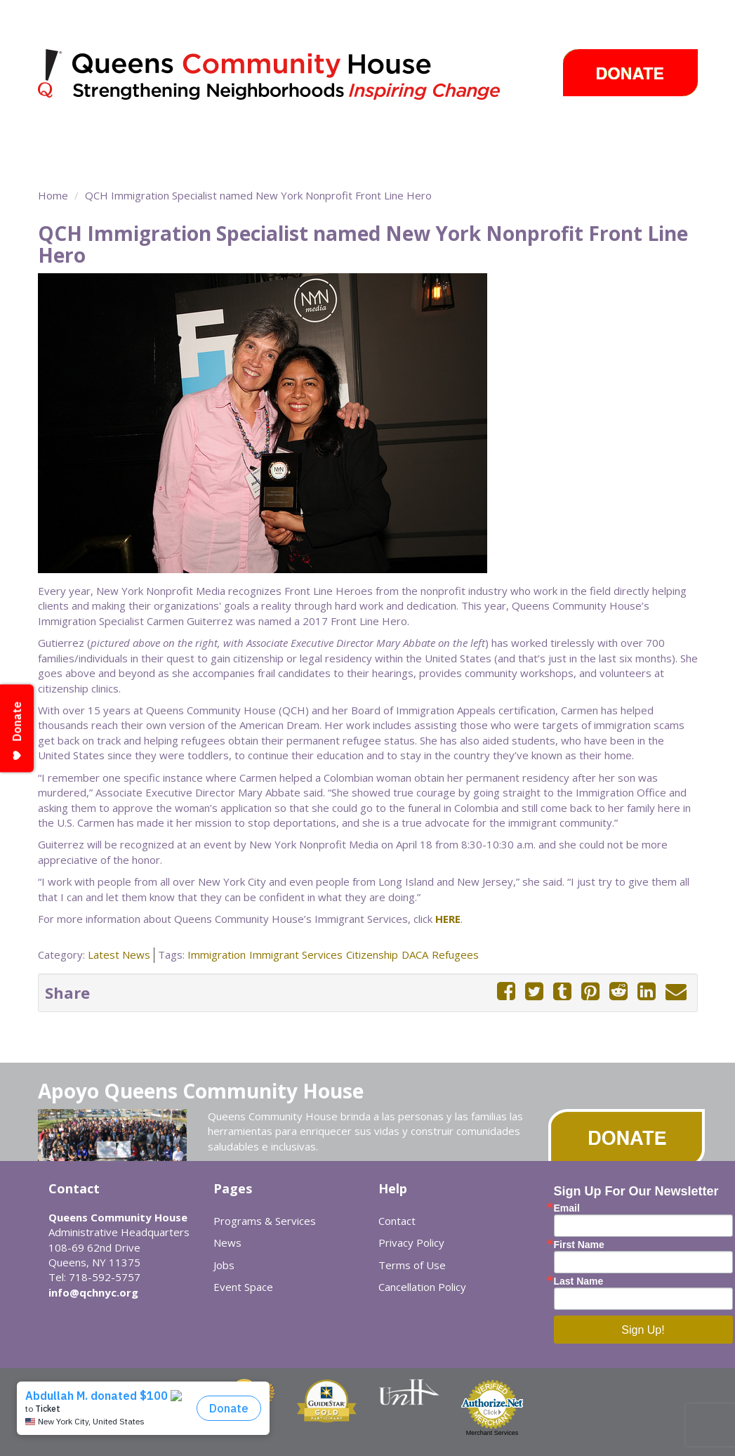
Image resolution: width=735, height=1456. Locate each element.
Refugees (455, 954)
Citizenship (372, 954)
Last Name (579, 1281)
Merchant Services (492, 1432)
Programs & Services (102, 137)
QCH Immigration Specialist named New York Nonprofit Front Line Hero (258, 195)
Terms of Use (412, 1265)
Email (567, 1208)
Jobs (223, 1265)
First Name (579, 1245)
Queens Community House (288, 76)
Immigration (216, 954)
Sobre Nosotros (96, 161)
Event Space (188, 161)
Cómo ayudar (616, 137)
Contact (397, 1221)
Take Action (358, 137)
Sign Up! (642, 1330)
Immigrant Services (296, 954)
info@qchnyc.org (93, 1292)
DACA (415, 954)
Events (490, 137)
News (429, 137)
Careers (546, 137)
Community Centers (249, 137)
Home (53, 195)
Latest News (119, 954)
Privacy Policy (411, 1242)
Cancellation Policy (422, 1287)
